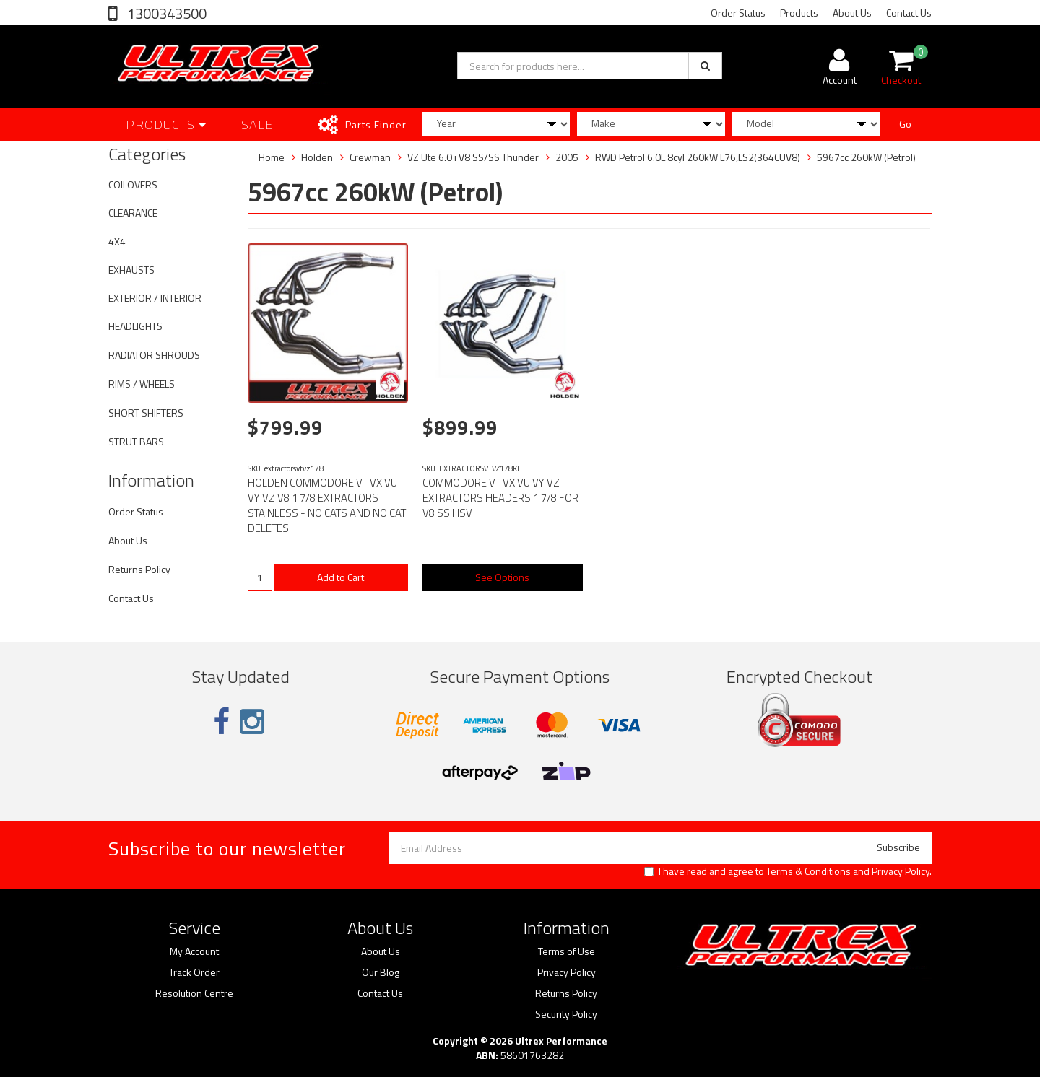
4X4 (117, 241)
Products (799, 12)
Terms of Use (566, 951)
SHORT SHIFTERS (145, 412)
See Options (502, 577)
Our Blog (380, 972)
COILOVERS (132, 184)
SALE (257, 124)
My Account (194, 951)
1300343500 (165, 13)
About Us (852, 12)
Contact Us (909, 12)
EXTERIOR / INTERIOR (155, 297)
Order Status (738, 12)
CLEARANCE (132, 212)
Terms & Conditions (808, 870)
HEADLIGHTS (135, 325)
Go (905, 123)
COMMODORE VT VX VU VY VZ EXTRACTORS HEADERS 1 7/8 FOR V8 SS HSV (500, 497)
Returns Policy (139, 569)
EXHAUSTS (131, 269)
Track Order (194, 972)
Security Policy (566, 1014)
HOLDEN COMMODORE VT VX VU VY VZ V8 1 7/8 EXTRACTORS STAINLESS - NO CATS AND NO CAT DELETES (327, 505)
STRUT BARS (136, 441)
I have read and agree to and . (788, 871)
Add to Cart (340, 577)
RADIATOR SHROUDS (154, 354)
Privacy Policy (901, 870)
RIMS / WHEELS (141, 383)
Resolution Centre (194, 993)
